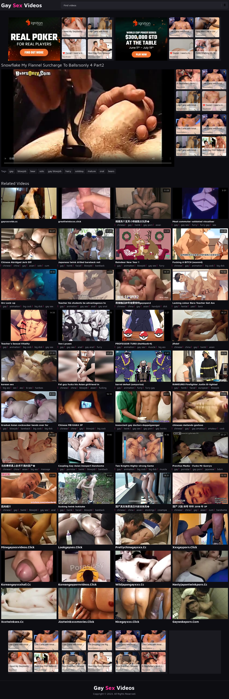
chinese (121, 225)
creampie (162, 510)
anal (93, 306)
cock (222, 428)
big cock (209, 265)
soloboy (79, 171)
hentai (184, 306)
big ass (161, 347)
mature (92, 171)
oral (102, 171)
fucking (102, 387)
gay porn (147, 225)
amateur (212, 428)
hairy (68, 171)
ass (21, 387)
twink (137, 225)
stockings (150, 510)
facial (78, 265)
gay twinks (161, 428)
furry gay (204, 225)
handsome (221, 510)
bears (111, 171)
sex (214, 225)
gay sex (185, 225)
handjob (156, 306)
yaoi (193, 306)
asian (158, 225)
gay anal (102, 306)
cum (47, 265)
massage (45, 469)
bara (200, 306)
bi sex (29, 387)
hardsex (39, 387)
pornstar (71, 469)
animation (129, 265)
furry (194, 225)
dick (165, 306)
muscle (151, 347)
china (16, 265)
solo (41, 171)
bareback (100, 265)
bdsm (220, 469)
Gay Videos (21, 5)
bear (32, 171)
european (203, 387)
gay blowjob (54, 171)
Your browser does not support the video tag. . (87, 118)
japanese (209, 469)
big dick (220, 265)
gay (12, 171)
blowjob (22, 171)
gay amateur (198, 428)
